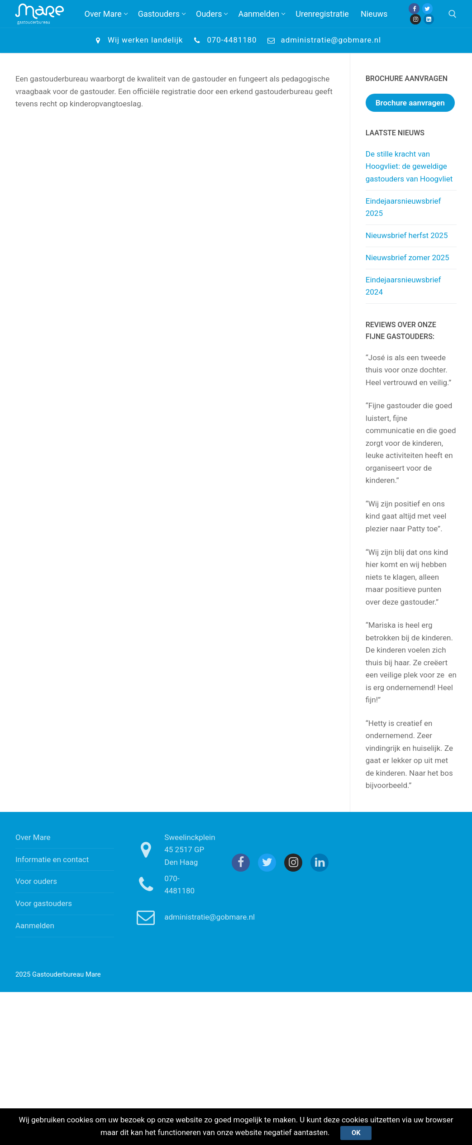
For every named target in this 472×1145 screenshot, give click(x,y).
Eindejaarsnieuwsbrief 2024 (403, 286)
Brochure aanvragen (410, 102)
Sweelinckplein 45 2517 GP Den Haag (172, 850)
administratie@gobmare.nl (322, 40)
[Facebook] (414, 8)
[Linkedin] (429, 19)
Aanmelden (34, 925)
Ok (356, 1133)
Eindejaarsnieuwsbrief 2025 (403, 207)
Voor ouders (36, 881)
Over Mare (33, 837)
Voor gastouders (43, 903)
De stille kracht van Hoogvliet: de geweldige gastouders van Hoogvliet (409, 166)
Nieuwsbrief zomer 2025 (407, 257)
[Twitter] (427, 8)
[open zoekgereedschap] (452, 14)
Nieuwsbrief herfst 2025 (407, 235)
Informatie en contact (52, 859)
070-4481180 (223, 40)
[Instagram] (415, 19)
